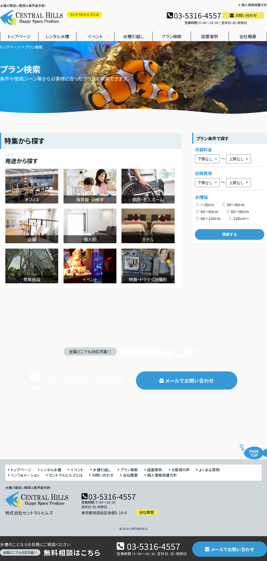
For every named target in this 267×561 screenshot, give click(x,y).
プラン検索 (172, 36)
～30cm (204, 204)
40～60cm (206, 211)
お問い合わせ (246, 15)
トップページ (19, 36)
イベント (95, 36)
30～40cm (233, 204)
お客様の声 (180, 470)
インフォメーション (25, 475)
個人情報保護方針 (254, 5)
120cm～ (238, 218)
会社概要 (247, 36)
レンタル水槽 (57, 36)
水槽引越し (133, 36)
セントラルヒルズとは (84, 14)
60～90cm (237, 211)
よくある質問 (209, 470)
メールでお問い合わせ (189, 380)
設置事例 (209, 36)
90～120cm (208, 218)
